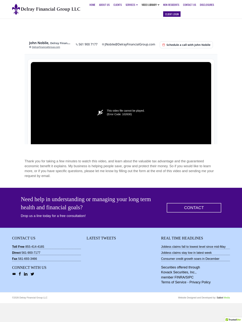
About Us (104, 5)
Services (130, 5)
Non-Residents (171, 5)
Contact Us (189, 5)
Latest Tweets (101, 257)
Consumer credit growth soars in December (190, 277)
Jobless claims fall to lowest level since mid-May (193, 265)
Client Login (172, 14)
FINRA (180, 296)
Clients (117, 5)
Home (92, 5)
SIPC (190, 296)
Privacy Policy (200, 301)
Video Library (149, 5)
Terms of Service (173, 301)
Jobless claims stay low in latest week (186, 271)
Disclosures (207, 5)
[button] (194, 226)
